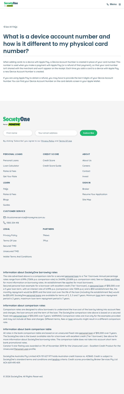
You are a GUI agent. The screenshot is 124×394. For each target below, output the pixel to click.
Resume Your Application (94, 194)
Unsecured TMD (11, 251)
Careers (86, 165)
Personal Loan (21, 349)
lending (56, 359)
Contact (86, 171)
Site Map (86, 199)
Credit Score (49, 160)
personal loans (33, 295)
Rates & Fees (9, 171)
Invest (85, 176)
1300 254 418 (13, 222)
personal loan (72, 276)
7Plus (45, 240)
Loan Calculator (11, 165)
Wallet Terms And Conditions (17, 256)
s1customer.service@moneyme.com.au (26, 217)
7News (46, 235)
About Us (86, 160)
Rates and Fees (112, 279)
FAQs (5, 189)
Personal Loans (11, 160)
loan (98, 295)
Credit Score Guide (52, 165)
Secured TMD (9, 246)
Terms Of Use (9, 240)
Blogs (6, 199)
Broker (85, 189)
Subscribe (88, 133)
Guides (6, 205)
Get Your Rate (10, 176)
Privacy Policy (10, 235)
